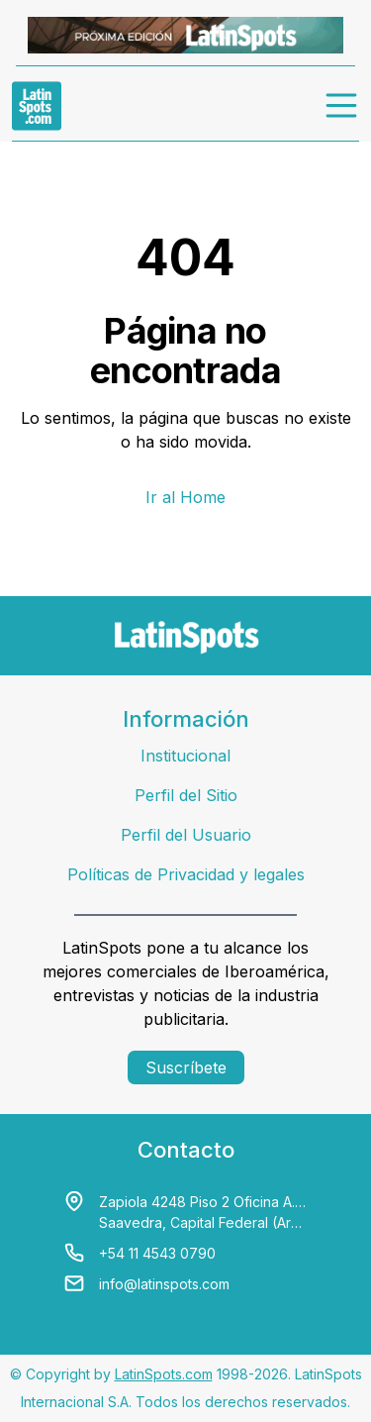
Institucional (185, 755)
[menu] (342, 106)
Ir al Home (185, 497)
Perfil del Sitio (186, 795)
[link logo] (36, 106)
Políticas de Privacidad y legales (186, 874)
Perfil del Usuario (186, 835)
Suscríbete (186, 1067)
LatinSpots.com (164, 1374)
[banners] (185, 35)
